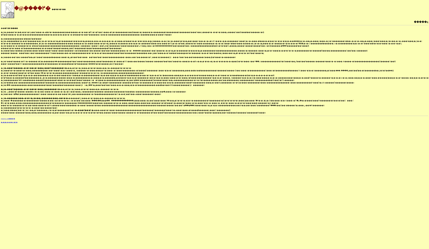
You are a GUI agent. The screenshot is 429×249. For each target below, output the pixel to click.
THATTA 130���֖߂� (8, 119)
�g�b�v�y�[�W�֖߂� (9, 122)
